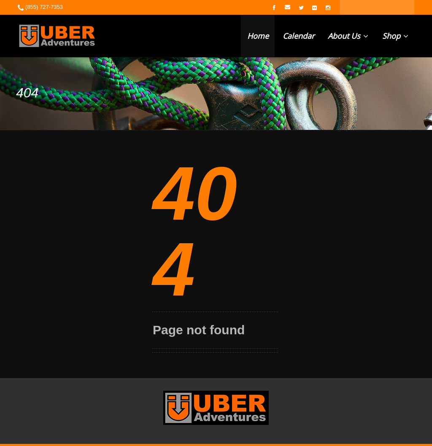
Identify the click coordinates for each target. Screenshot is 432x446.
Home (258, 36)
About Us (348, 36)
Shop (395, 36)
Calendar (298, 36)
